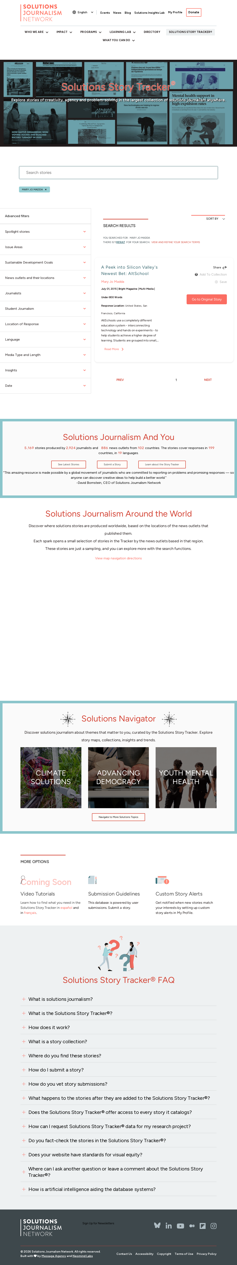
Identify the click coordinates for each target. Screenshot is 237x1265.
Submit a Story (112, 464)
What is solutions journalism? (60, 999)
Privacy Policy (207, 1254)
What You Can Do (116, 40)
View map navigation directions (118, 558)
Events (105, 13)
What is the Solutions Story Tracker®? (70, 1013)
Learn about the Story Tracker (162, 464)
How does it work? (49, 1027)
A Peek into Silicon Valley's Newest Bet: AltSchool (129, 270)
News (117, 13)
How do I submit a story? (55, 1070)
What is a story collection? (57, 1041)
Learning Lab (120, 32)
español (66, 908)
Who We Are (34, 32)
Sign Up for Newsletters (98, 1223)
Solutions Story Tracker (189, 32)
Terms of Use (184, 1254)
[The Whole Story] (192, 1226)
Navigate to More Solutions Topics (118, 817)
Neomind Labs (83, 1256)
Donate (193, 12)
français (30, 913)
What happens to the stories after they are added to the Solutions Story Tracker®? (119, 1098)
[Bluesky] (157, 1222)
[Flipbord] (203, 1226)
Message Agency (54, 1256)
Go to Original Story (207, 299)
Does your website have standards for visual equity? (85, 1154)
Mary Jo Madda (32, 189)
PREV (120, 380)
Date (45, 386)
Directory (152, 32)
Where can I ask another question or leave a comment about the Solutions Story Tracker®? (115, 1172)
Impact (62, 32)
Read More (111, 349)
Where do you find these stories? (64, 1056)
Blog (128, 13)
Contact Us (124, 1254)
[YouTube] (180, 1226)
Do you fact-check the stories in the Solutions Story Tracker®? (97, 1140)
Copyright (164, 1254)
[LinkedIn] (169, 1226)
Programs (88, 32)
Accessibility (144, 1254)
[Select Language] (86, 12)
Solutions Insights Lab (149, 13)
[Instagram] (214, 1226)
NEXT (208, 380)
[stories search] (118, 175)
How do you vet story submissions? (67, 1084)
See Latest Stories (68, 464)
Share (217, 267)
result (120, 242)
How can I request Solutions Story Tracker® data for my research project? (109, 1126)
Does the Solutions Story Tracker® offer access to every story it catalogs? (110, 1112)
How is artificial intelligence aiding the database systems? (92, 1189)
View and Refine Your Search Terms (175, 242)
